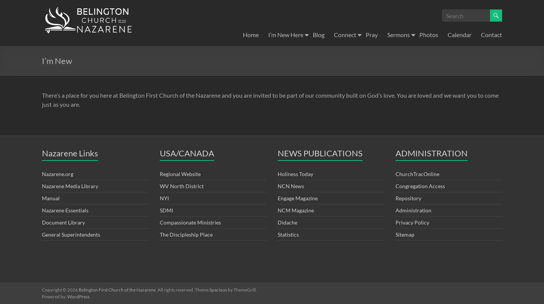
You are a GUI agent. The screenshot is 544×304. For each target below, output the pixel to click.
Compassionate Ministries (190, 222)
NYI (164, 198)
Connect (345, 34)
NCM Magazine (296, 210)
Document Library (63, 222)
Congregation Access (420, 186)
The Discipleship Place (186, 234)
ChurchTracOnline (417, 174)
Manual (51, 198)
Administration (413, 210)
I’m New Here (285, 34)
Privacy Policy (412, 222)
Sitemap (405, 234)
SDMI (166, 210)
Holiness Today (295, 174)
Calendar (459, 34)
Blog (319, 34)
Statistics (288, 234)
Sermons (398, 34)
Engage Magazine (298, 198)
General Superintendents (71, 234)
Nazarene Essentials (65, 210)
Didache (287, 222)
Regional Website (180, 174)
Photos (428, 34)
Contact (491, 34)
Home (251, 34)
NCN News (291, 186)
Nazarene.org (57, 174)
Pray (372, 34)
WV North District (182, 186)
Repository (408, 198)
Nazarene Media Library (70, 186)
